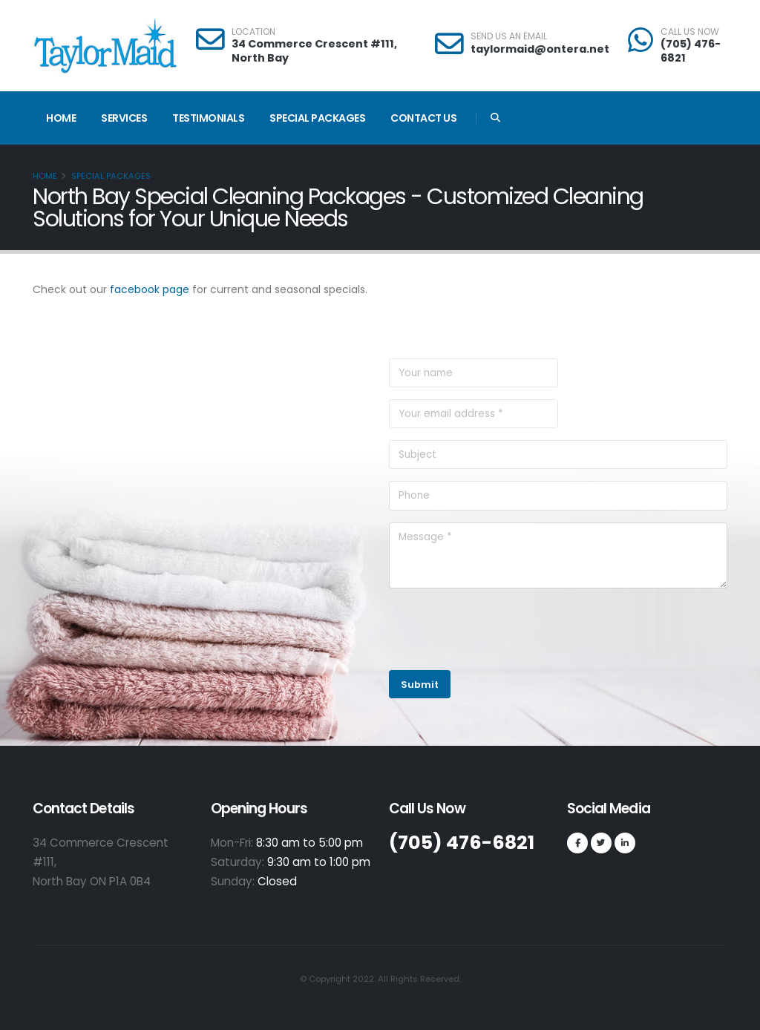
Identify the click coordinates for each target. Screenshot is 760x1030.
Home (61, 118)
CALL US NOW (690, 32)
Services (124, 118)
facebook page (149, 289)
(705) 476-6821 (691, 50)
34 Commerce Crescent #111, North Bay (314, 50)
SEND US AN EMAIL (509, 36)
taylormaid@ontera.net (540, 49)
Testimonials (208, 118)
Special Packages (317, 118)
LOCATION (253, 32)
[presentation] (502, 629)
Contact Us (423, 118)
